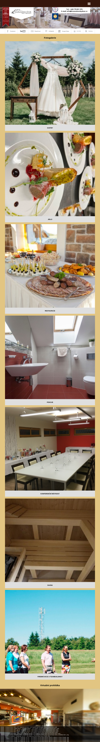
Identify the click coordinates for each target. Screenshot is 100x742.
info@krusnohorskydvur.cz (77, 11)
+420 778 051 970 (76, 9)
